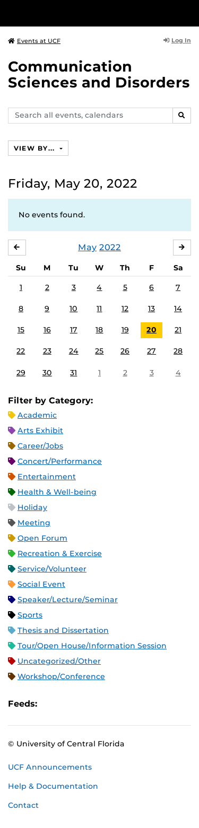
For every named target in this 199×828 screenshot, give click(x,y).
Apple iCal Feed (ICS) (51, 703)
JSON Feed (123, 703)
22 (20, 351)
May (87, 247)
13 (151, 308)
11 (99, 308)
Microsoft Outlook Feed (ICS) (69, 703)
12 (125, 308)
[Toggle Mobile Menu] (188, 12)
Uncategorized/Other (59, 661)
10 (73, 308)
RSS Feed (87, 703)
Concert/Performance (60, 461)
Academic (37, 415)
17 (73, 329)
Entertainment (47, 476)
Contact (23, 805)
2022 (110, 247)
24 (74, 351)
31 (73, 372)
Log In (177, 40)
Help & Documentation (53, 786)
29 (20, 372)
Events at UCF (34, 41)
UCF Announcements (50, 767)
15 (21, 329)
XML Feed (105, 703)
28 (178, 351)
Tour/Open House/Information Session (92, 645)
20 (151, 329)
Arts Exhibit (40, 430)
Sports (30, 615)
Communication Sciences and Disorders (99, 74)
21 (178, 329)
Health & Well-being (57, 492)
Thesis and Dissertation (63, 630)
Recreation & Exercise (60, 553)
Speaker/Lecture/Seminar (68, 599)
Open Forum (42, 538)
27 (151, 351)
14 (178, 308)
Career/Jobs (40, 446)
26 (124, 351)
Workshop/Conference (61, 676)
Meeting (34, 522)
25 (99, 351)
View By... (35, 148)
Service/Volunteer (52, 569)
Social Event (41, 584)
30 (47, 372)
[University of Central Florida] (80, 13)
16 (47, 329)
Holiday (32, 507)
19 (125, 329)
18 (99, 329)
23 (47, 351)
